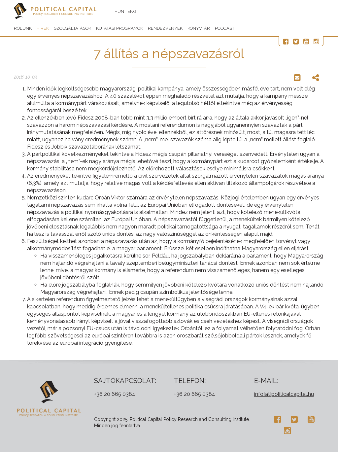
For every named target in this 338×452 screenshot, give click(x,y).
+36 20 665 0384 (114, 394)
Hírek (43, 28)
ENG (131, 11)
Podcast (224, 28)
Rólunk (23, 28)
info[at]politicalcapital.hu (284, 394)
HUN (119, 11)
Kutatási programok (119, 28)
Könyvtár (198, 28)
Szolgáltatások (72, 28)
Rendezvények (165, 28)
